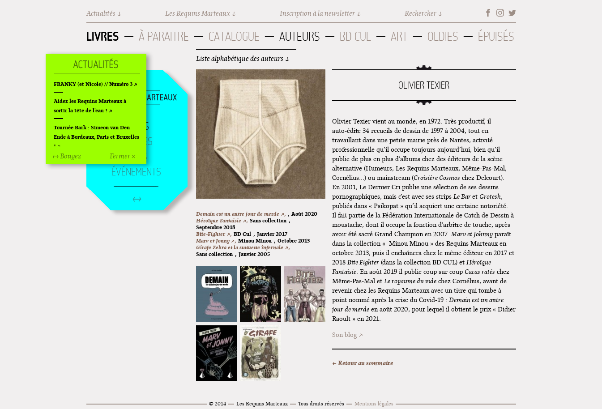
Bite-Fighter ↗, (213, 233)
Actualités (100, 13)
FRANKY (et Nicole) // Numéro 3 (93, 84)
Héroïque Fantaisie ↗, (222, 220)
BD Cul (355, 36)
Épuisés (496, 36)
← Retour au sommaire (362, 363)
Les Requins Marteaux (197, 13)
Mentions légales (373, 403)
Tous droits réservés (321, 403)
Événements (136, 172)
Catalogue (234, 36)
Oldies (442, 36)
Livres (102, 36)
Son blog (344, 335)
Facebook (488, 13)
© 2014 (217, 403)
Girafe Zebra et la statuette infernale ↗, (243, 247)
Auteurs (299, 36)
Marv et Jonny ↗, (216, 240)
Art (399, 36)
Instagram (500, 13)
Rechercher (420, 13)
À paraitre (164, 36)
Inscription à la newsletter (317, 13)
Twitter (512, 13)
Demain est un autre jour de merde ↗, (241, 213)
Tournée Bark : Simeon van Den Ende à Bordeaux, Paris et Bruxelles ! (96, 136)
